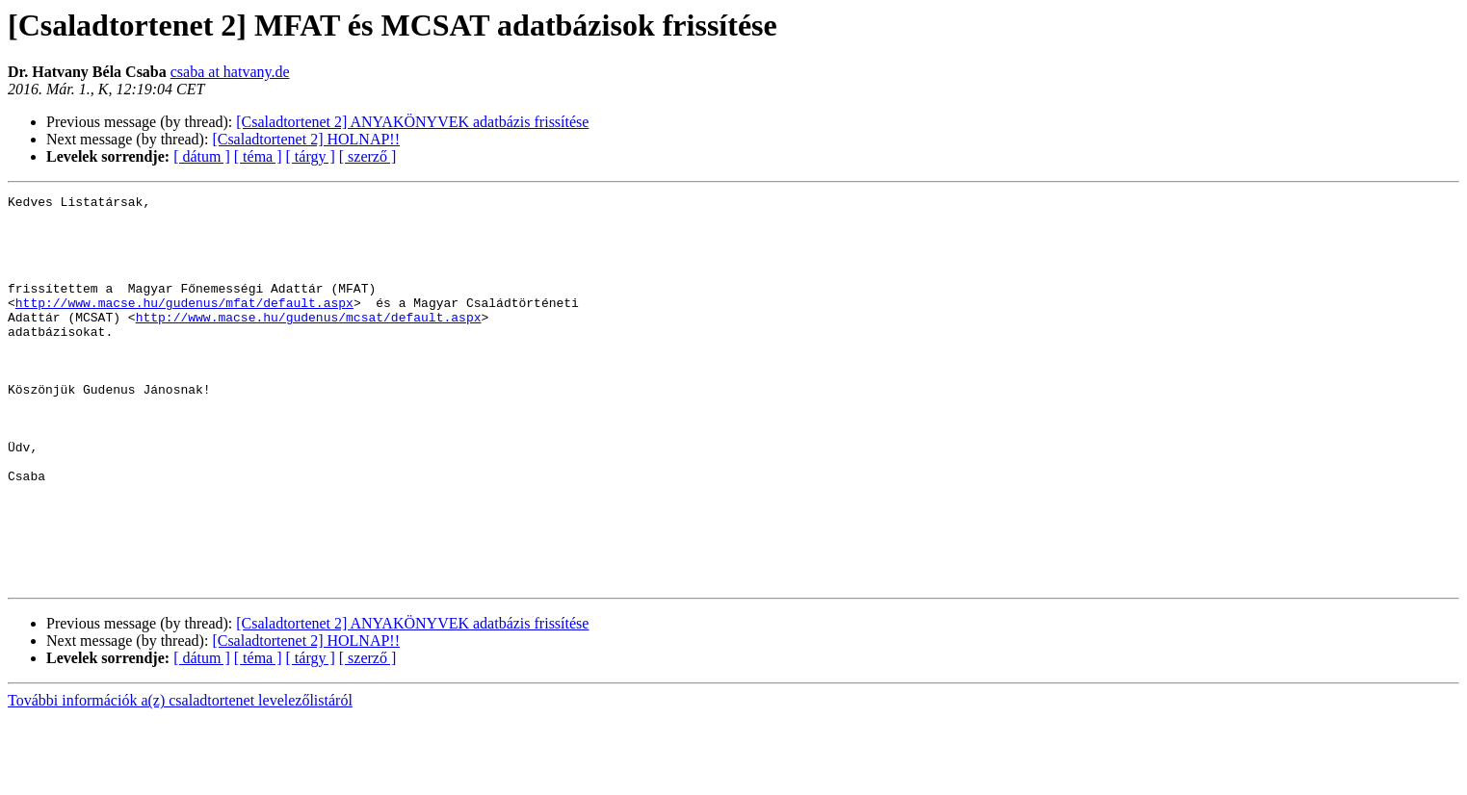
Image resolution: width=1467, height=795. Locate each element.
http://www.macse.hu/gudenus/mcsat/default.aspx (309, 342)
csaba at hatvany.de (230, 72)
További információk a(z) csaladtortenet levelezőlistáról (180, 778)
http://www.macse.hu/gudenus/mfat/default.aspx (184, 325)
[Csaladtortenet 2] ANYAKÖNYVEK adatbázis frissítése (412, 122)
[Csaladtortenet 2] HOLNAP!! (306, 139)
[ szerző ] (368, 156)
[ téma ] (258, 156)
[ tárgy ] (310, 156)
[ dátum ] (201, 156)
